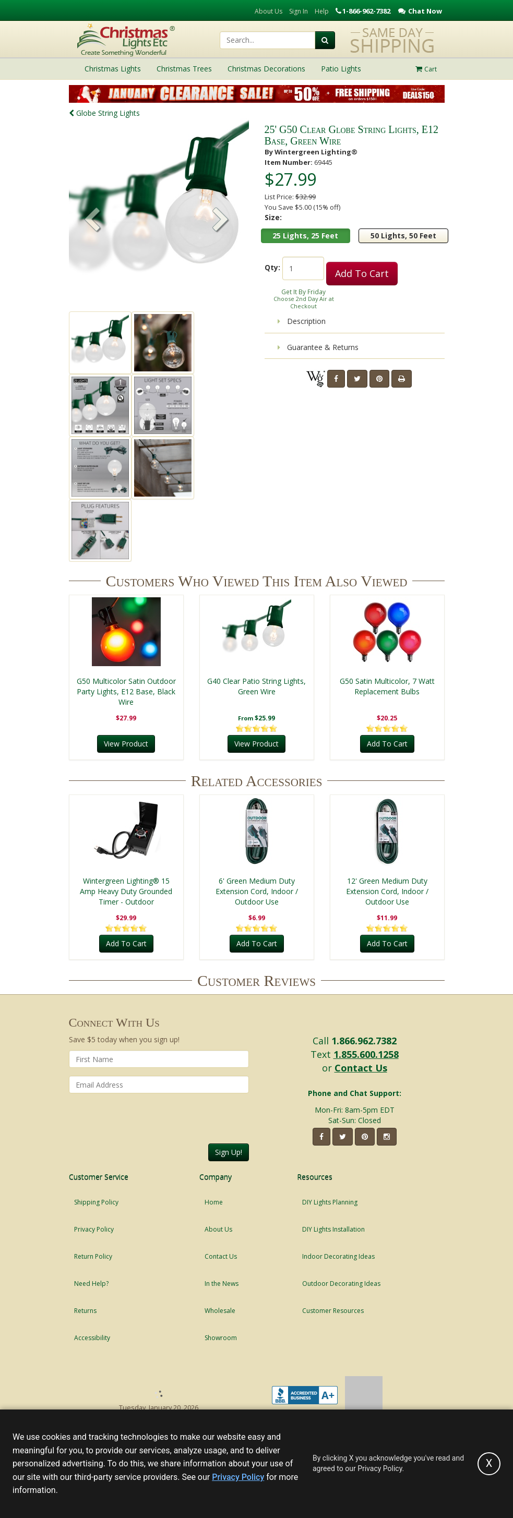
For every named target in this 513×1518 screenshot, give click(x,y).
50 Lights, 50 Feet (403, 235)
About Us (268, 11)
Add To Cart (362, 273)
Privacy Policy (94, 1229)
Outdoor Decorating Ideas (341, 1283)
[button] (220, 220)
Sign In (298, 11)
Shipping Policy (96, 1202)
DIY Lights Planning (329, 1202)
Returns (85, 1310)
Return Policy (93, 1256)
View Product (126, 744)
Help (322, 11)
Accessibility (92, 1337)
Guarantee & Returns (318, 347)
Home (214, 1202)
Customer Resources (333, 1310)
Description (302, 321)
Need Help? (91, 1283)
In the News (221, 1283)
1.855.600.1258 (366, 1054)
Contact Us (361, 1068)
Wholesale (220, 1310)
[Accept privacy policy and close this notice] (489, 1463)
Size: (273, 217)
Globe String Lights (104, 113)
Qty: (272, 267)
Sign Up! (228, 1152)
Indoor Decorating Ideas (338, 1256)
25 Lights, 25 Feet (305, 235)
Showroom (221, 1337)
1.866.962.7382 (364, 1040)
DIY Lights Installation (333, 1229)
